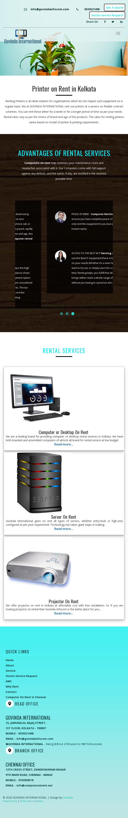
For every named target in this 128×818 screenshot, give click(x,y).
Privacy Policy (10, 801)
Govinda (68, 797)
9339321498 (91, 9)
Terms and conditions (31, 801)
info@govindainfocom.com (50, 9)
